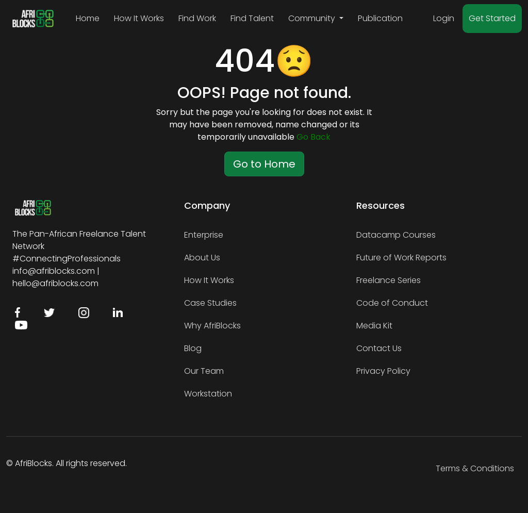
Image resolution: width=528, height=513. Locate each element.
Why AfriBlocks (212, 326)
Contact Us (379, 348)
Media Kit (374, 326)
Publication (380, 18)
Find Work (197, 18)
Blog (193, 348)
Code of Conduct (392, 303)
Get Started (492, 18)
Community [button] (312, 18)
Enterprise (203, 235)
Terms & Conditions (475, 468)
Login (443, 18)
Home (88, 18)
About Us (202, 257)
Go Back (313, 137)
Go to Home (264, 164)
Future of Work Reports (401, 257)
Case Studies (210, 303)
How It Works (139, 18)
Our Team (204, 371)
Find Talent (252, 18)
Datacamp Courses (396, 235)
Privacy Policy (383, 371)
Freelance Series (388, 280)
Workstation (208, 394)
